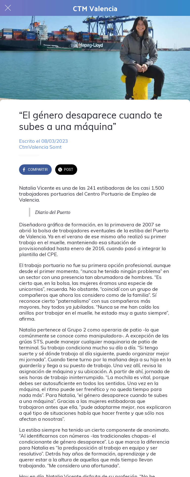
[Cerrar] (8, 8)
